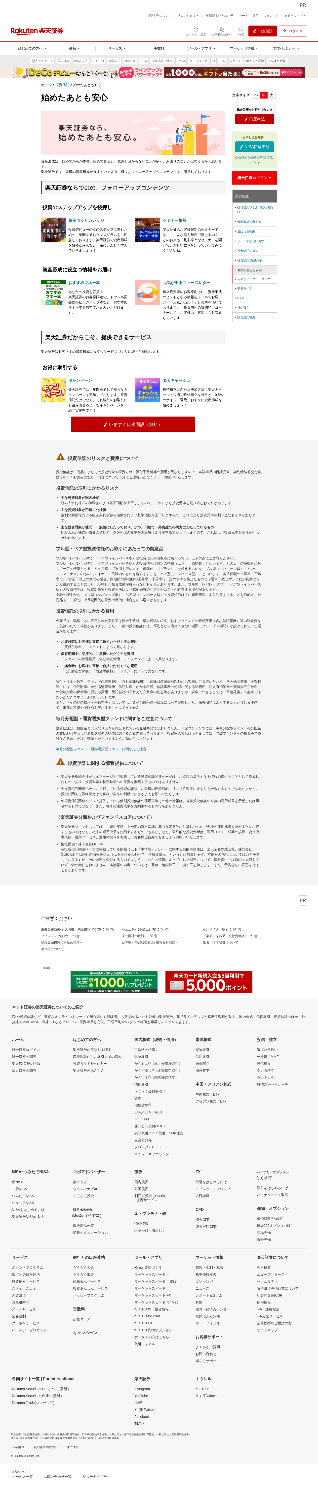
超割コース (81, 1319)
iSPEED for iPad (147, 1316)
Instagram (142, 1389)
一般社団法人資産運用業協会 (173, 1434)
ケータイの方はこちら (151, 1337)
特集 (199, 1302)
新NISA (18, 1182)
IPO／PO (141, 1119)
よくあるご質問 (208, 1347)
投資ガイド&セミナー (90, 1064)
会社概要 (264, 1267)
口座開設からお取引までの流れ (97, 1057)
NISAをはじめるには (28, 1210)
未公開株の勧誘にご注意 (139, 936)
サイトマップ (267, 1330)
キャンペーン (80, 380)
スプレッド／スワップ (213, 1189)
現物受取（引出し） (150, 1231)
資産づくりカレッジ (86, 220)
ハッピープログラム (88, 1295)
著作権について (52, 949)
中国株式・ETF (207, 1094)
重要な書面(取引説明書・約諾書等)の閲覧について (77, 929)
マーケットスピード (150, 1288)
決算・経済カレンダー (213, 1309)
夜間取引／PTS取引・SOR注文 (159, 1133)
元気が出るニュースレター (186, 283)
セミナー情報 (175, 220)
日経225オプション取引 (275, 1226)
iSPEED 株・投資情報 (151, 1309)
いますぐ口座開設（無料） (132, 424)
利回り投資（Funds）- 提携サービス (151, 1198)
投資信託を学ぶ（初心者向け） (253, 210)
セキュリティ (267, 1281)
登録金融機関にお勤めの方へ (62, 942)
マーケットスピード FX (152, 1295)
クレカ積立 (265, 1071)
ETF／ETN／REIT (148, 1112)
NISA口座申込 (254, 147)
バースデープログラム (29, 1330)
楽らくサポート (208, 1361)
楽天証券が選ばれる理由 (92, 1050)
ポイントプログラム (27, 1267)
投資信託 (62, 85)
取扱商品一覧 (83, 1226)
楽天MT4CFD (206, 1227)
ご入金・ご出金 (24, 1288)
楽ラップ (80, 1182)
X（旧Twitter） (146, 1410)
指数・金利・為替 (209, 1267)
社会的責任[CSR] (270, 1295)
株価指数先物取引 (271, 1219)
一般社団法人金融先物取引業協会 (61, 1434)
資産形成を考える (247, 222)
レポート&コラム (209, 1295)
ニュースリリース (271, 1274)
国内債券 (141, 1182)
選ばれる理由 (244, 231)
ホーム (46, 85)
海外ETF (202, 1071)
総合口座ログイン (26, 1050)
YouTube (141, 1396)
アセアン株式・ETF (211, 1101)
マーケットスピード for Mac (156, 1302)
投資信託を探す (246, 251)
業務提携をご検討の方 (274, 1323)
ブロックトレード (148, 1147)
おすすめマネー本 (84, 283)
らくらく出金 (83, 1274)
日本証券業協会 (31, 1434)
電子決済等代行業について (278, 1288)
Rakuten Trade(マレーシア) (33, 1403)
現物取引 (141, 1057)
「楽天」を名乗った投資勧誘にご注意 (230, 936)
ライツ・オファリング (151, 1154)
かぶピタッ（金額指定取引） (158, 1070)
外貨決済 (19, 1295)
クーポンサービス (26, 1323)
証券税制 (19, 1316)
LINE (138, 1403)
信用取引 (141, 1084)
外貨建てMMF (268, 1057)
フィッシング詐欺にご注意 (60, 936)
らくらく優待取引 (150, 1091)
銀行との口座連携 (26, 1274)
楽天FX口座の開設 (26, 1064)
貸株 (137, 1098)
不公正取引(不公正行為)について (145, 929)
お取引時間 (20, 1302)
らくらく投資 (83, 1196)
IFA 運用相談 (268, 1309)
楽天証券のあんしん (88, 1071)
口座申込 (254, 119)
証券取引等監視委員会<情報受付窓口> (149, 942)
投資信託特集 (244, 317)
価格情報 (141, 1224)
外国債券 (141, 1189)
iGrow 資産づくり (148, 1267)
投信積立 (241, 307)
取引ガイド (243, 288)
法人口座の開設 (24, 1071)
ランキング (265, 1077)
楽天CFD (203, 1220)
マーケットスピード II (151, 1274)
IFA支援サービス (270, 1316)
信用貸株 (142, 1105)
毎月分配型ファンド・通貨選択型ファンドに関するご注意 (101, 749)
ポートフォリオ (208, 1323)
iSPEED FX (143, 1323)
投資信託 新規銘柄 (248, 260)
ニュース (202, 1288)
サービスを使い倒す (249, 241)
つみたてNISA (23, 1196)
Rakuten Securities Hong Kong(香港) (40, 1389)
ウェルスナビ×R (85, 1189)
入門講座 (202, 1196)
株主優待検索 (206, 1274)
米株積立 (202, 1064)
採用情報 (264, 1302)
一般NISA (19, 1189)
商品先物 (264, 1233)
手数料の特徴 (144, 1050)
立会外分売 (143, 1140)
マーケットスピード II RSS (155, 1281)
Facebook (142, 1417)
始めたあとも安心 (248, 270)
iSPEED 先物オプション (153, 1330)
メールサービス (24, 1309)
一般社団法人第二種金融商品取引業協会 (131, 1434)
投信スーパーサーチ (272, 1084)
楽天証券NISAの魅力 (28, 1217)
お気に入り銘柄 (208, 1316)
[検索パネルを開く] (241, 31)
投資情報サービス (26, 1281)
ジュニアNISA (23, 1203)
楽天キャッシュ (177, 380)
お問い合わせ (206, 1354)
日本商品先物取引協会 (94, 1434)
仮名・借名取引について (220, 942)
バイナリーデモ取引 (272, 1195)
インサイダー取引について (222, 929)
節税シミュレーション (90, 1233)
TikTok (139, 1424)
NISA (239, 298)
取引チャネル (144, 1344)
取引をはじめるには (211, 1182)
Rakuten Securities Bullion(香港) (37, 1396)
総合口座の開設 (24, 1057)
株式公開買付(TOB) (149, 1126)
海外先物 (264, 1239)
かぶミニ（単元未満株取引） (158, 1063)
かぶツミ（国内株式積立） (156, 1077)
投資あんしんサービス (90, 1288)
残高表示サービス (87, 1281)
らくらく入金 (83, 1267)
